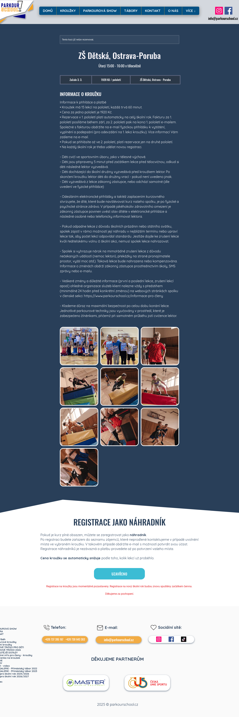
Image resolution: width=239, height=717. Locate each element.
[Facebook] (228, 11)
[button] (67, 11)
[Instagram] (219, 11)
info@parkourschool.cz (223, 18)
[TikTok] (183, 639)
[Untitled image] (79, 346)
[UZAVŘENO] (119, 573)
